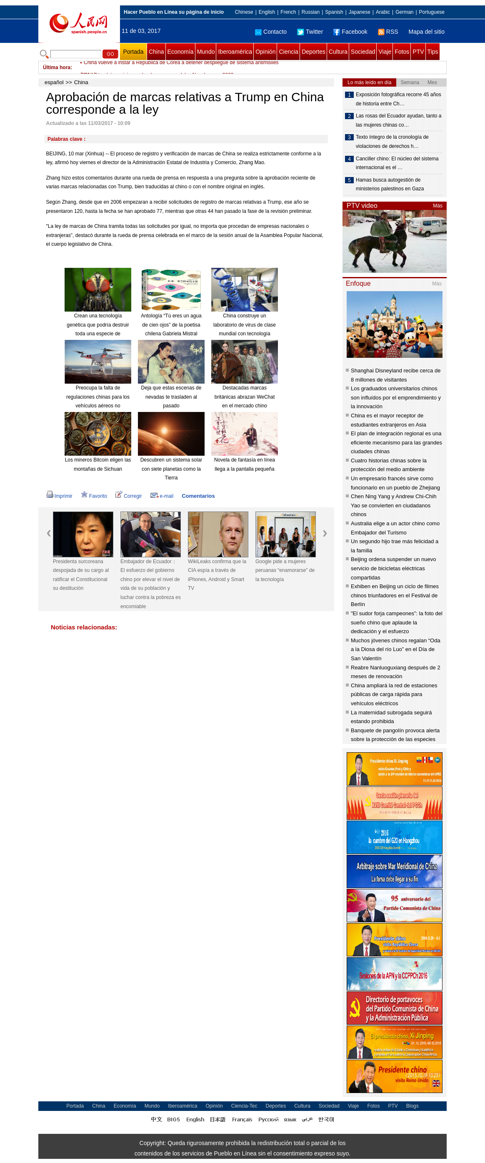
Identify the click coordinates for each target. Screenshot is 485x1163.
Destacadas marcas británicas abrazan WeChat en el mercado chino (245, 397)
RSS (388, 31)
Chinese (244, 12)
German (404, 12)
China (156, 51)
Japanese (359, 12)
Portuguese (432, 12)
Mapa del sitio (427, 31)
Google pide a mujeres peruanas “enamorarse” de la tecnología (285, 570)
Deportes (313, 51)
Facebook (350, 31)
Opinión (265, 51)
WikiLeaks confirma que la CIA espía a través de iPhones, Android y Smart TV (217, 575)
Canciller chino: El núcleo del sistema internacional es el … (397, 163)
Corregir (128, 496)
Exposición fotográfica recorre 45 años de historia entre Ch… (398, 99)
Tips (433, 51)
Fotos (402, 51)
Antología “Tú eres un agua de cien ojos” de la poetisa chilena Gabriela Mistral (171, 325)
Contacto (271, 31)
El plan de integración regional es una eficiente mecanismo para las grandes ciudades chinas (396, 442)
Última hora (56, 67)
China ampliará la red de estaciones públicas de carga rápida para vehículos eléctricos (394, 694)
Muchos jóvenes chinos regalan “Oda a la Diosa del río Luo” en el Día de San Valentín (395, 649)
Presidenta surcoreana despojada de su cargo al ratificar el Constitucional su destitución (81, 575)
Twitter (310, 31)
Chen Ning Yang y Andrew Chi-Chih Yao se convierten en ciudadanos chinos (393, 505)
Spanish (334, 12)
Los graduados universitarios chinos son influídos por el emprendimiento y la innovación (396, 397)
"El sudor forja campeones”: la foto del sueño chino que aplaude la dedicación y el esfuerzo (396, 622)
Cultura (338, 51)
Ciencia (288, 51)
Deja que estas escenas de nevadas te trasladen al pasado (171, 397)
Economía (181, 51)
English (267, 12)
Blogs (412, 1106)
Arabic (383, 12)
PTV (418, 51)
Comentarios (198, 496)
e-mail (162, 496)
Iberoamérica (235, 51)
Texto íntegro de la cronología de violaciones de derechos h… (392, 141)
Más (437, 206)
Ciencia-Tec (244, 1106)
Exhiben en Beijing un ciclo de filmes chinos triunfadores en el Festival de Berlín (395, 595)
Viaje (384, 51)
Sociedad (363, 51)
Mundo (206, 51)
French (288, 12)
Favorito (94, 496)
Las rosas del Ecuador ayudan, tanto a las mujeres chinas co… (398, 120)
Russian (311, 12)
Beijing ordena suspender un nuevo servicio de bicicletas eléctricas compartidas (393, 568)
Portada (133, 51)
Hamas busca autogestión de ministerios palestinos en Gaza (390, 184)
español (54, 82)
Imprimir (59, 496)
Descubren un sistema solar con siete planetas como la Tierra (171, 469)
